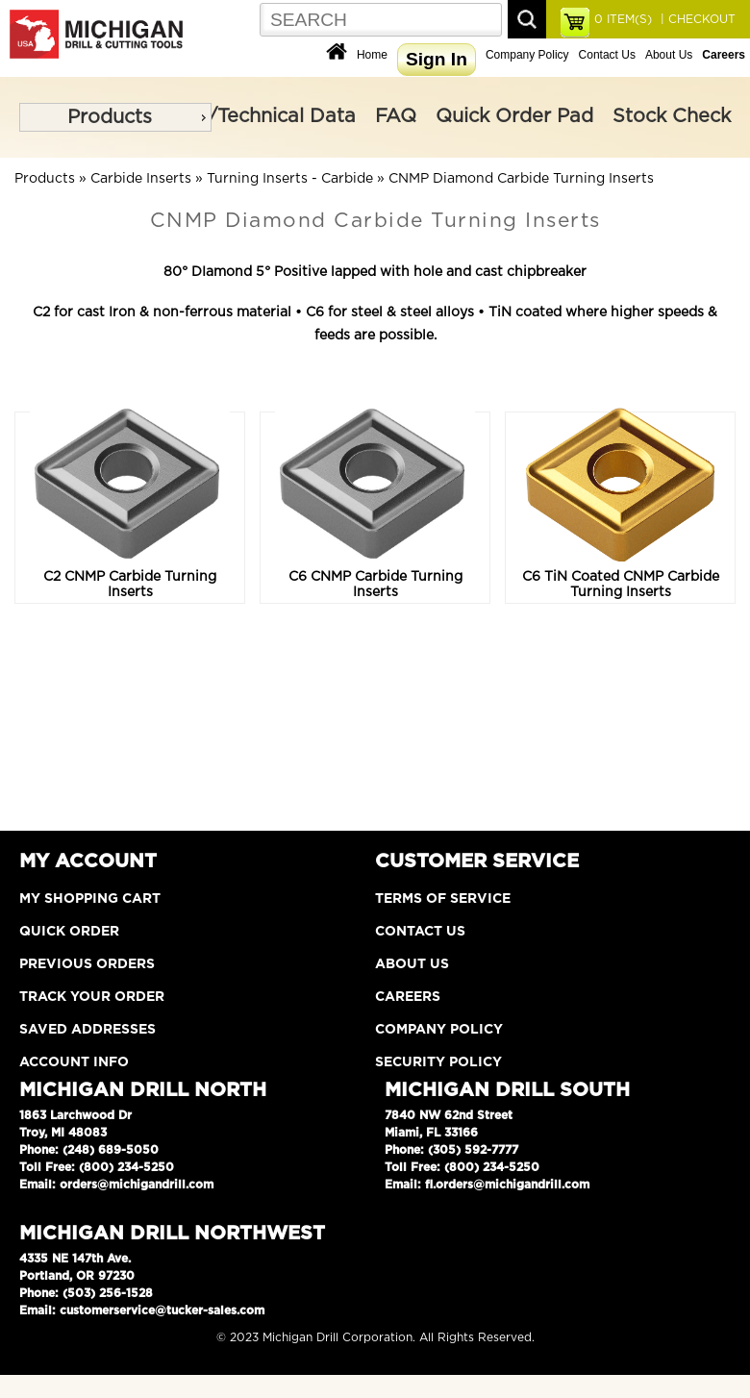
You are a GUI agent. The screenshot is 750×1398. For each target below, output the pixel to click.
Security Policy (438, 1062)
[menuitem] (115, 117)
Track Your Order (91, 997)
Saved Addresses (87, 1029)
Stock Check (671, 116)
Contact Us (607, 55)
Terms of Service (443, 899)
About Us (668, 55)
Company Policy (527, 55)
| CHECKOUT (696, 19)
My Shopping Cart (90, 899)
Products (109, 117)
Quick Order (69, 931)
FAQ (395, 116)
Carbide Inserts (140, 179)
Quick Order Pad (514, 116)
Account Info (74, 1062)
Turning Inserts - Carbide (290, 179)
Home (372, 55)
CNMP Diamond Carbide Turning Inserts (521, 179)
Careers (407, 997)
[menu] (115, 117)
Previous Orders (87, 964)
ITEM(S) (623, 19)
